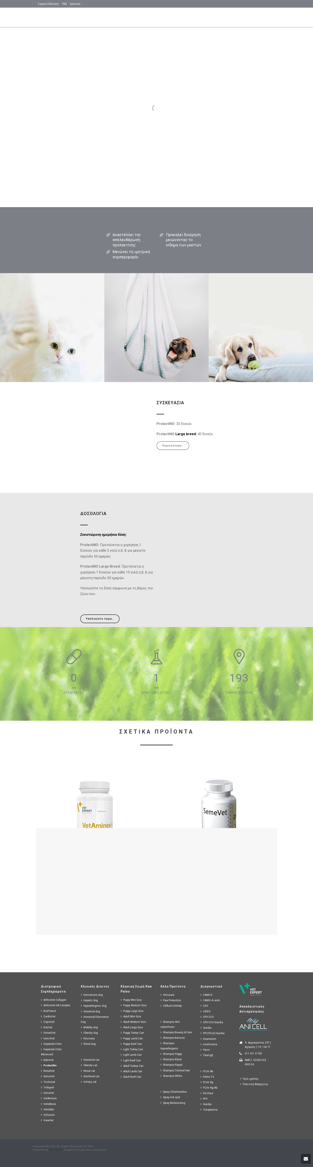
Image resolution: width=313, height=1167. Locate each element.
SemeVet (48, 1076)
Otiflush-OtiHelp (171, 1005)
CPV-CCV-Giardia (211, 1022)
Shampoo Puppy (171, 1053)
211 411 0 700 (253, 1053)
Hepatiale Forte (51, 1043)
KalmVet (47, 1060)
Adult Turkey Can (132, 1065)
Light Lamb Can (131, 1054)
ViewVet (47, 1120)
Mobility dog (89, 1027)
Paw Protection (170, 1000)
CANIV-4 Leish (210, 1000)
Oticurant (167, 994)
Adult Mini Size (131, 1016)
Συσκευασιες (235, 17)
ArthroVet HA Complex (55, 1005)
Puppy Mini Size (131, 999)
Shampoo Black (171, 1059)
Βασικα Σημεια (144, 17)
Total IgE (206, 1055)
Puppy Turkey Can (132, 1032)
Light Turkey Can (132, 1049)
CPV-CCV (207, 1016)
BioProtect (48, 1011)
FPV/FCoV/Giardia (212, 1033)
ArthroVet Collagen (53, 999)
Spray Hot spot (170, 1097)
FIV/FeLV (206, 1093)
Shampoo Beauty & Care (176, 1032)
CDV (204, 1005)
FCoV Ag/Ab (208, 1087)
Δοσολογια (261, 17)
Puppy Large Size (132, 1011)
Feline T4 (207, 1076)
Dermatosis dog (92, 994)
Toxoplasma (209, 1109)
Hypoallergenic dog (94, 1005)
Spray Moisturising (172, 1102)
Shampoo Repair (171, 1064)
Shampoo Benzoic (172, 1037)
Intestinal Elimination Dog (95, 1019)
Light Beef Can (131, 1060)
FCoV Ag (206, 1082)
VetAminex (49, 1098)
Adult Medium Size (133, 1021)
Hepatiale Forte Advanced (51, 1052)
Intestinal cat (90, 1059)
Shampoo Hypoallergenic (169, 1046)
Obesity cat (89, 1065)
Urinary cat (89, 1081)
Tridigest (47, 1087)
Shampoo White (171, 1075)
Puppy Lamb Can (132, 1038)
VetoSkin (47, 1109)
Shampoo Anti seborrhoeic (170, 1024)
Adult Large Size (132, 1027)
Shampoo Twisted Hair (175, 1070)
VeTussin (48, 1114)
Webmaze (56, 1149)
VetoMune (48, 1104)
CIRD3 (205, 1011)
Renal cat (88, 1070)
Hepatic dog (89, 1000)
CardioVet (48, 1016)
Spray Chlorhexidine (173, 1091)
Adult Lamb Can (131, 1071)
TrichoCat (48, 1082)
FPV (204, 1098)
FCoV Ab (206, 1071)
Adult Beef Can (131, 1076)
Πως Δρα (212, 17)
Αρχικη (119, 17)
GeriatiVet (48, 1032)
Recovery (88, 1038)
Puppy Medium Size (134, 1005)
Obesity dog (89, 1032)
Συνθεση (190, 17)
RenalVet (48, 1070)
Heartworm (208, 1038)
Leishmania (208, 1044)
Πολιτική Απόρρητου (254, 1084)
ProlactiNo (49, 1065)
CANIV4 (206, 994)
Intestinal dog (90, 1011)
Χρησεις (169, 17)
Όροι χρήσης (249, 1078)
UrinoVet (47, 1092)
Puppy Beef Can (131, 1043)
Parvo (205, 1049)
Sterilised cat (90, 1076)
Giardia (205, 1027)
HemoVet (48, 1038)
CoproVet (48, 1021)
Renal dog (88, 1043)
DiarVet (46, 1027)
